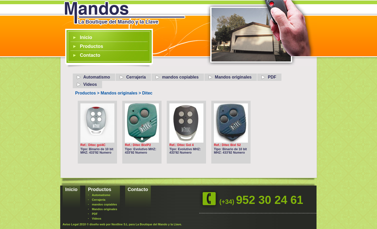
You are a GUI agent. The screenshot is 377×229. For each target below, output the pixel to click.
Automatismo (96, 77)
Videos (90, 84)
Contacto (90, 55)
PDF (272, 77)
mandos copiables (180, 77)
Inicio (86, 37)
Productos (91, 46)
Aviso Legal (71, 224)
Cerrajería (136, 77)
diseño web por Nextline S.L (109, 224)
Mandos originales (233, 77)
